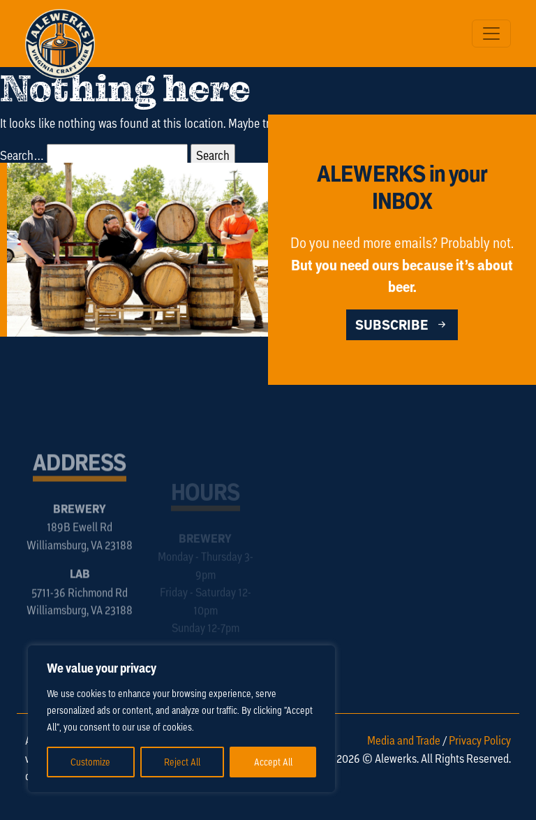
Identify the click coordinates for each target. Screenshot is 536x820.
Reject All (182, 761)
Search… (22, 155)
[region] (181, 718)
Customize (90, 761)
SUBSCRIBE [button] (402, 325)
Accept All (273, 761)
